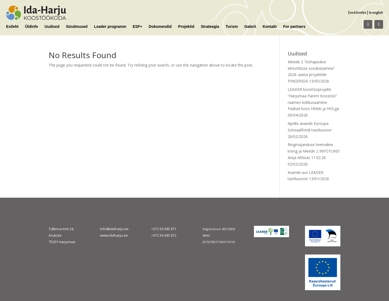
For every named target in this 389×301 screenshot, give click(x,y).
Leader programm (110, 27)
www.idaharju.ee (114, 235)
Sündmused (77, 27)
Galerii (250, 27)
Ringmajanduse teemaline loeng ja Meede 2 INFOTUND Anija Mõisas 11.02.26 (314, 151)
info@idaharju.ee (114, 228)
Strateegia (210, 27)
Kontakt (270, 27)
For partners (294, 27)
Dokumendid (160, 27)
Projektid (186, 27)
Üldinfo (31, 27)
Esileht (12, 27)
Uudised (52, 27)
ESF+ (137, 27)
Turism (232, 27)
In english (376, 13)
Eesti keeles (357, 13)
